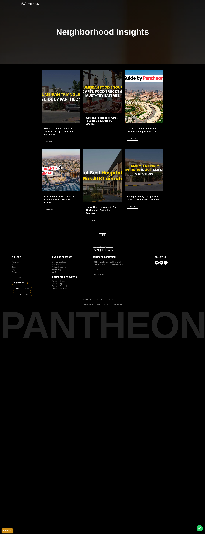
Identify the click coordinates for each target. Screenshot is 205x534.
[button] (191, 4)
